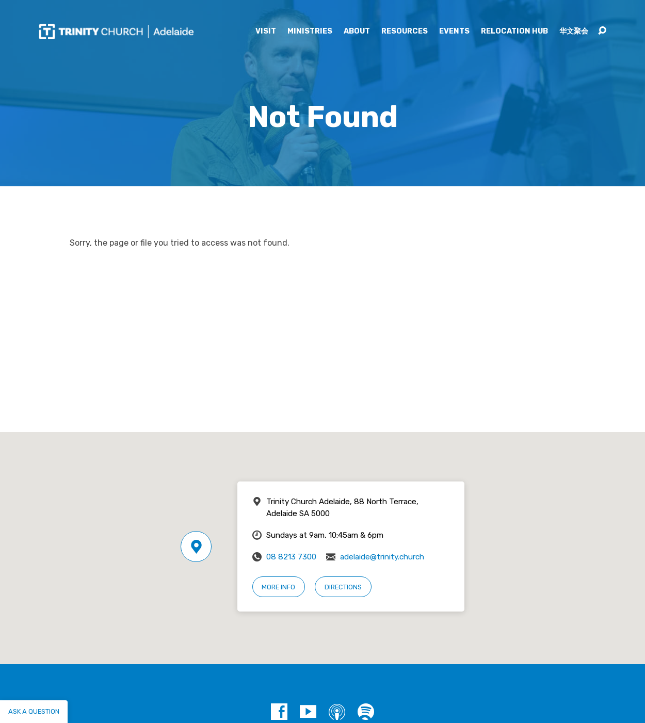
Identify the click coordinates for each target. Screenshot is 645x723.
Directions (343, 587)
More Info (278, 587)
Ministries (309, 31)
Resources (404, 31)
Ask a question (33, 711)
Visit (265, 31)
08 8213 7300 (291, 556)
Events (454, 31)
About (357, 31)
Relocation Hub (514, 31)
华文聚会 (573, 31)
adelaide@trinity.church (382, 556)
